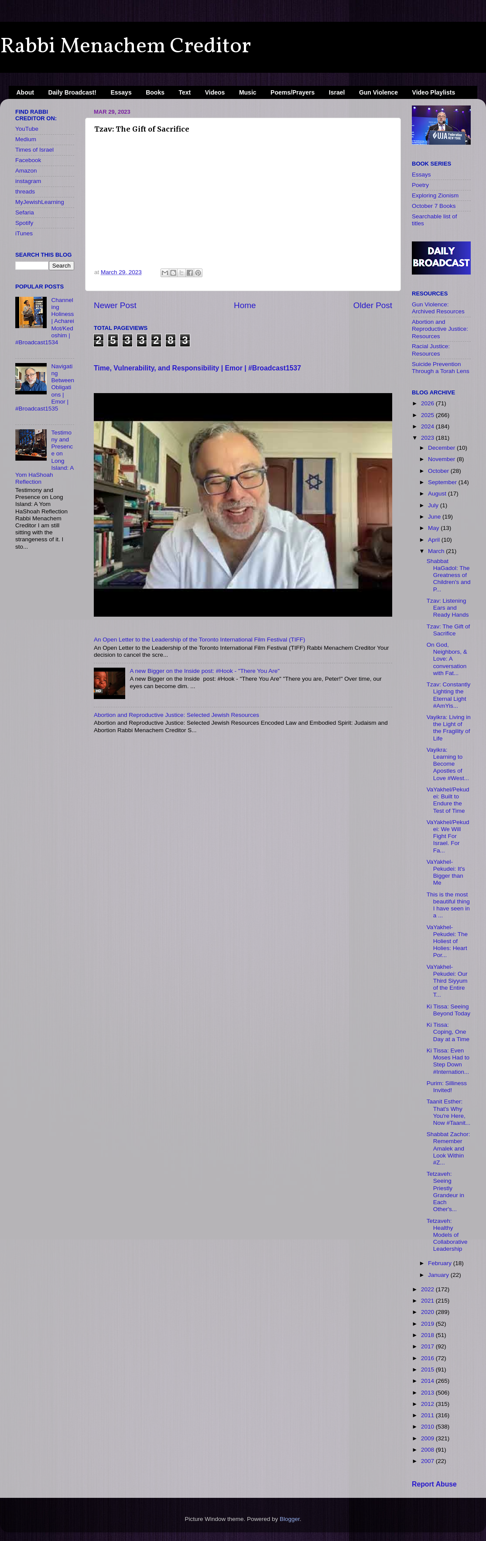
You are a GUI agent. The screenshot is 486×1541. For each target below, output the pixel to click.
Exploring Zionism (435, 195)
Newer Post (115, 305)
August (438, 493)
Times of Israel (34, 149)
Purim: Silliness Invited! (447, 1086)
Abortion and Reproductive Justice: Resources (440, 329)
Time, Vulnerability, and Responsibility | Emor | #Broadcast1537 (197, 368)
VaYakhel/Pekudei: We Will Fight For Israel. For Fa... (448, 836)
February (440, 1263)
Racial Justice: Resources (431, 349)
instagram (28, 181)
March (437, 551)
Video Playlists (433, 92)
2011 (428, 1415)
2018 (428, 1335)
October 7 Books (434, 206)
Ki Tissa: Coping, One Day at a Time (448, 1032)
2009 (428, 1438)
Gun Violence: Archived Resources (438, 308)
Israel (337, 92)
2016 (428, 1358)
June (435, 516)
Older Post (372, 305)
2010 (428, 1426)
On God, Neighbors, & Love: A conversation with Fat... (447, 659)
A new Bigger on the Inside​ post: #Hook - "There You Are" (205, 671)
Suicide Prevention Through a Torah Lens (440, 367)
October (439, 471)
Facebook (28, 160)
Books (155, 92)
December (442, 448)
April (435, 539)
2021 (428, 1300)
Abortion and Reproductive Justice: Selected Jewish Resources (176, 715)
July (434, 505)
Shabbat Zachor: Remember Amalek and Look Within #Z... (448, 1148)
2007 (428, 1461)
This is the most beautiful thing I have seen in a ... (448, 905)
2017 (428, 1346)
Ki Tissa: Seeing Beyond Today (448, 1010)
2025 (428, 415)
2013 (428, 1392)
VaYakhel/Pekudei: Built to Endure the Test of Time (448, 800)
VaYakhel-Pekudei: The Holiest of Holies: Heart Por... (447, 941)
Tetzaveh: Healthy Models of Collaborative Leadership (447, 1235)
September (443, 482)
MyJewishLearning (39, 202)
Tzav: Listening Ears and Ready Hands (448, 607)
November (442, 459)
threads (25, 191)
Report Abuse (434, 1484)
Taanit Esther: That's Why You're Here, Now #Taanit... (449, 1112)
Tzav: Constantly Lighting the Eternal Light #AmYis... (449, 695)
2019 (428, 1323)
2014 (428, 1381)
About (25, 92)
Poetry (420, 185)
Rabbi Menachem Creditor (125, 46)
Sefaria (24, 212)
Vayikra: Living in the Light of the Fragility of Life (449, 728)
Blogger (290, 1519)
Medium (25, 139)
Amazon (26, 170)
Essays (120, 92)
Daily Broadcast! (72, 92)
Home (245, 305)
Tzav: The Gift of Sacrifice (448, 630)
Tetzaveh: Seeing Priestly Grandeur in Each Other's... (445, 1191)
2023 (428, 437)
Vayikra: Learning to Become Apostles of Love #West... (448, 764)
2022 (428, 1289)
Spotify (24, 223)
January (439, 1275)
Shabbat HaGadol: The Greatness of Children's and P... (449, 575)
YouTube (26, 129)
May (434, 528)
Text (185, 92)
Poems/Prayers (292, 92)
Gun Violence (378, 92)
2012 (428, 1404)
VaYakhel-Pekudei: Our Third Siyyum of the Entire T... (447, 981)
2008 (428, 1449)
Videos (215, 92)
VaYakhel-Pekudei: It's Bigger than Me (446, 872)
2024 (428, 426)
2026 (428, 403)
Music (248, 92)
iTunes (24, 233)
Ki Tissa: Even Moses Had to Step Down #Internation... (448, 1061)
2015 (428, 1369)
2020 (428, 1312)
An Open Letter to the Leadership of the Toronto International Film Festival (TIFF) (199, 639)
